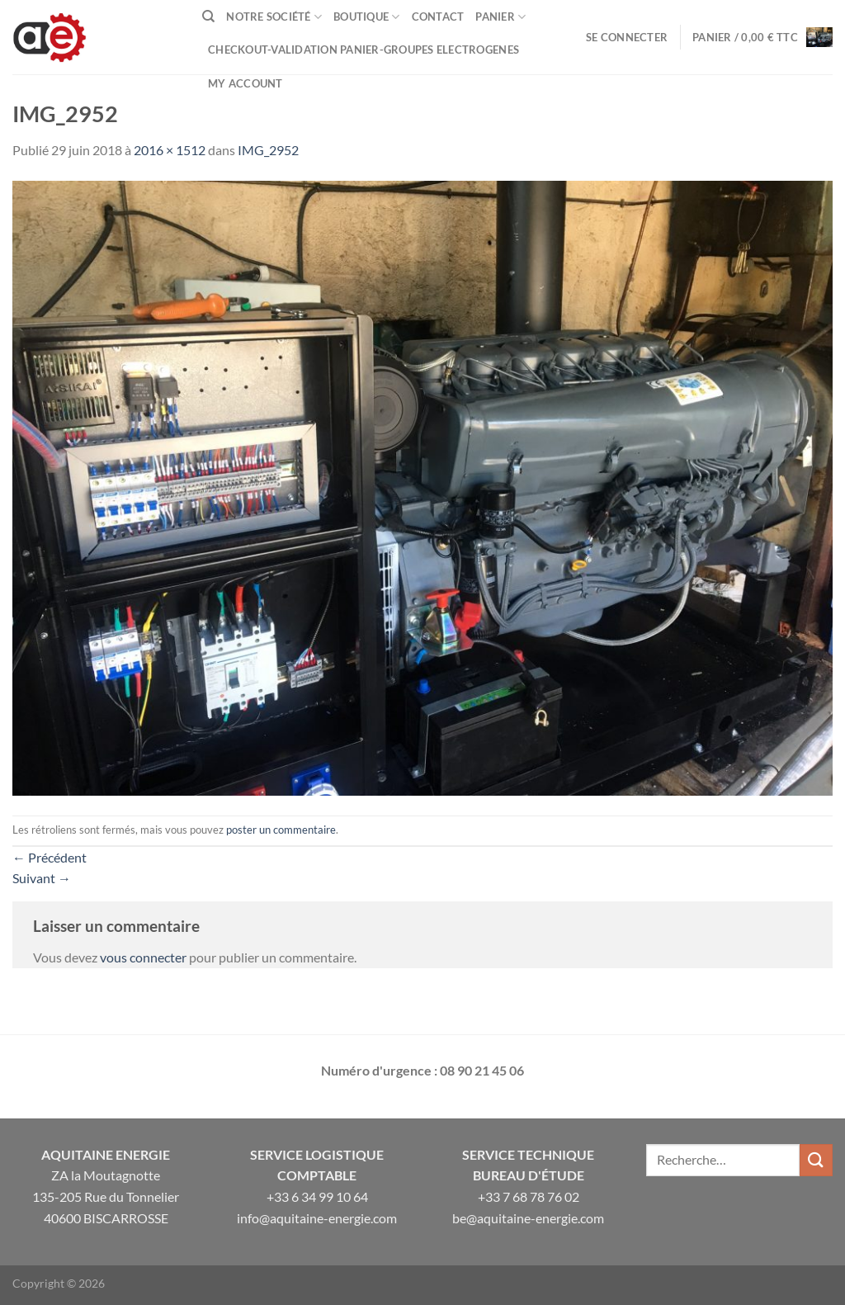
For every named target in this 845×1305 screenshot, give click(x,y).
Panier (500, 17)
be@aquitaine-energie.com (528, 1218)
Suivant (41, 878)
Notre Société (274, 17)
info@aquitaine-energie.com (317, 1218)
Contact (438, 16)
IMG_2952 (268, 150)
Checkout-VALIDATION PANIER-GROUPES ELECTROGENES (363, 49)
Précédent (49, 857)
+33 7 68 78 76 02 (528, 1196)
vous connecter (143, 957)
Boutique (366, 17)
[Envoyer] (816, 1160)
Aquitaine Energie (105, 1154)
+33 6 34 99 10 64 (317, 1196)
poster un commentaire (281, 829)
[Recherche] (208, 16)
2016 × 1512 (169, 150)
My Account (245, 83)
